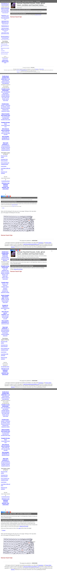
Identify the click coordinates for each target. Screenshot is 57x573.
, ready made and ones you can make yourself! (5, 131)
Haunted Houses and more (5, 1)
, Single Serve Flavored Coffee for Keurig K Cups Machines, (5, 256)
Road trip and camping (4, 53)
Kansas (3, 530)
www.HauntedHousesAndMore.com (31, 244)
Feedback (38, 1)
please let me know (38, 14)
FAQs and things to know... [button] (28, 1)
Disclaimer (36, 69)
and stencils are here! (5, 138)
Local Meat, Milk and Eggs (5, 52)
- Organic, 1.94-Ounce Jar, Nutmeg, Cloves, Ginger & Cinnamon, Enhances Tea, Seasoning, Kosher (5, 17)
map (13, 206)
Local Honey (3, 50)
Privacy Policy (42, 69)
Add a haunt (18, 1)
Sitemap (13, 247)
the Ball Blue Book (5, 58)
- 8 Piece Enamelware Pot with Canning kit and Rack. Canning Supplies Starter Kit (5, 331)
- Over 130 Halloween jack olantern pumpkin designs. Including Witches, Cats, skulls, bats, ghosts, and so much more (5, 94)
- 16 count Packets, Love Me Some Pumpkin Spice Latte (5, 116)
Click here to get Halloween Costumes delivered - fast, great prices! (5, 185)
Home (13, 1)
